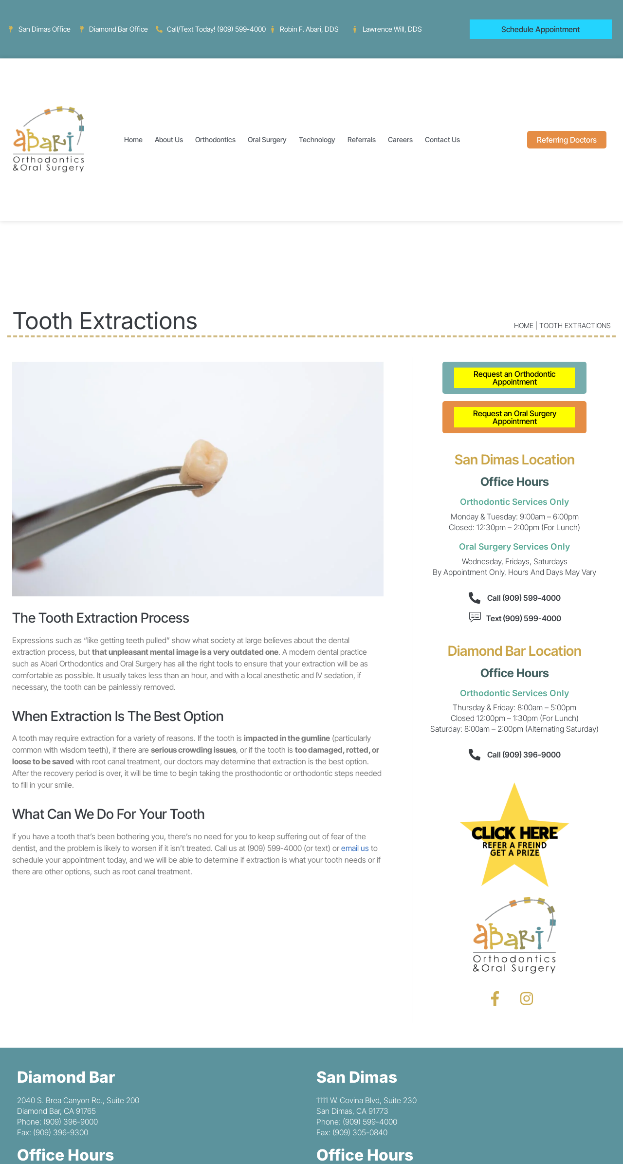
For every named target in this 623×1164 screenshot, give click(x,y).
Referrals (362, 139)
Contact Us (442, 139)
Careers (400, 139)
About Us (169, 139)
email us (355, 848)
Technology (317, 139)
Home (133, 139)
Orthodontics (215, 139)
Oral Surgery (267, 139)
